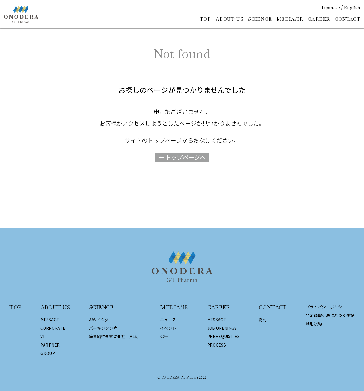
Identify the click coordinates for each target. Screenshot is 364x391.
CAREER (319, 19)
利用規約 (314, 324)
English (352, 7)
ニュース (168, 320)
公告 (164, 336)
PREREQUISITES (223, 336)
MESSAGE (49, 320)
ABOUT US (230, 19)
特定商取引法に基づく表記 (330, 315)
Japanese (330, 7)
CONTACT (347, 19)
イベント (168, 328)
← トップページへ (182, 157)
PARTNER (50, 345)
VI (42, 336)
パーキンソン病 (103, 328)
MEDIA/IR (290, 19)
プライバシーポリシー (326, 307)
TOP (205, 19)
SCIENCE (260, 19)
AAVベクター (101, 320)
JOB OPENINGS (222, 328)
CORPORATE (52, 328)
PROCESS (216, 345)
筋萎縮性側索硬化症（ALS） (115, 336)
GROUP (47, 353)
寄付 (263, 320)
